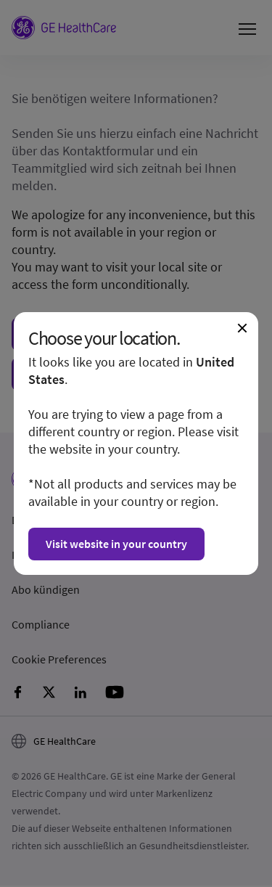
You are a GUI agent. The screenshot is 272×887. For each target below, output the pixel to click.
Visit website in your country (116, 543)
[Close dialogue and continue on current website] (242, 328)
